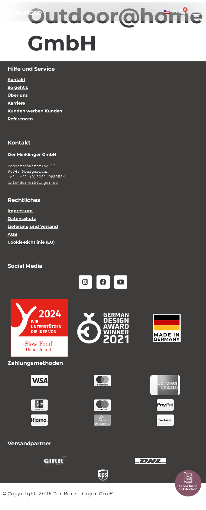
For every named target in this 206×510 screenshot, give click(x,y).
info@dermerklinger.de (33, 182)
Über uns (18, 95)
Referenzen (20, 119)
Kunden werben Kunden (35, 111)
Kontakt (16, 80)
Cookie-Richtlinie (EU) (31, 242)
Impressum (20, 211)
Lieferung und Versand (33, 227)
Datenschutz (22, 219)
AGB (13, 234)
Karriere (16, 103)
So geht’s (18, 87)
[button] (196, 12)
